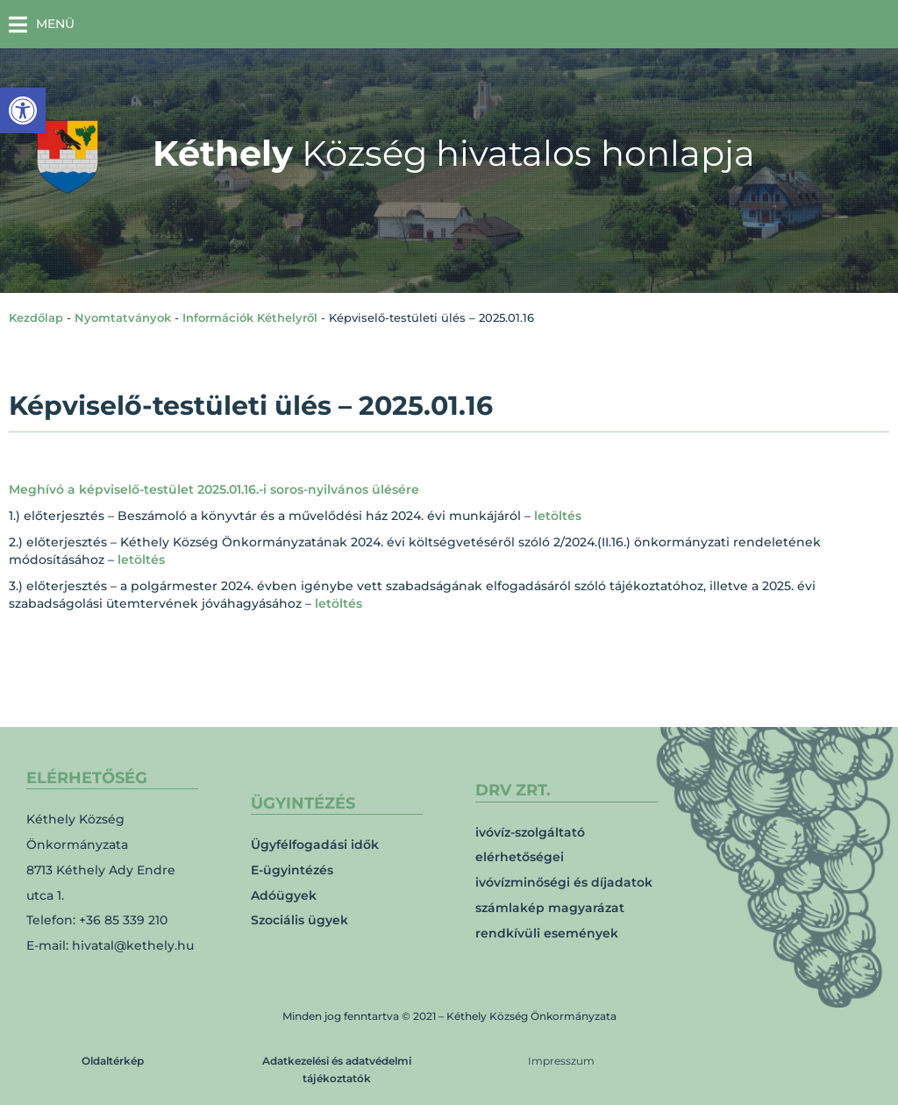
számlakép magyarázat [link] (549, 908)
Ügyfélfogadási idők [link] (315, 844)
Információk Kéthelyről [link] (249, 317)
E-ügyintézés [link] (292, 870)
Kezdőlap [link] (36, 317)
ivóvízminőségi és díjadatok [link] (563, 882)
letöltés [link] (557, 516)
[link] (23, 110)
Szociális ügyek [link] (299, 920)
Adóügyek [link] (284, 895)
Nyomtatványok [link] (123, 317)
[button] (42, 24)
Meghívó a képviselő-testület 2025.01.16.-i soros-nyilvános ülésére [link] (214, 489)
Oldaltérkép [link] (113, 1060)
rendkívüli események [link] (546, 933)
